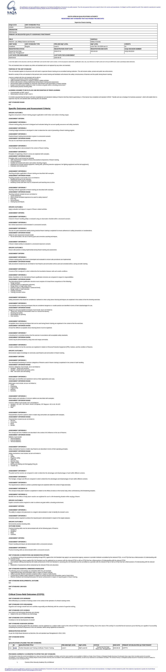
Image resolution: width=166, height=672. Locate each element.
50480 (15, 648)
